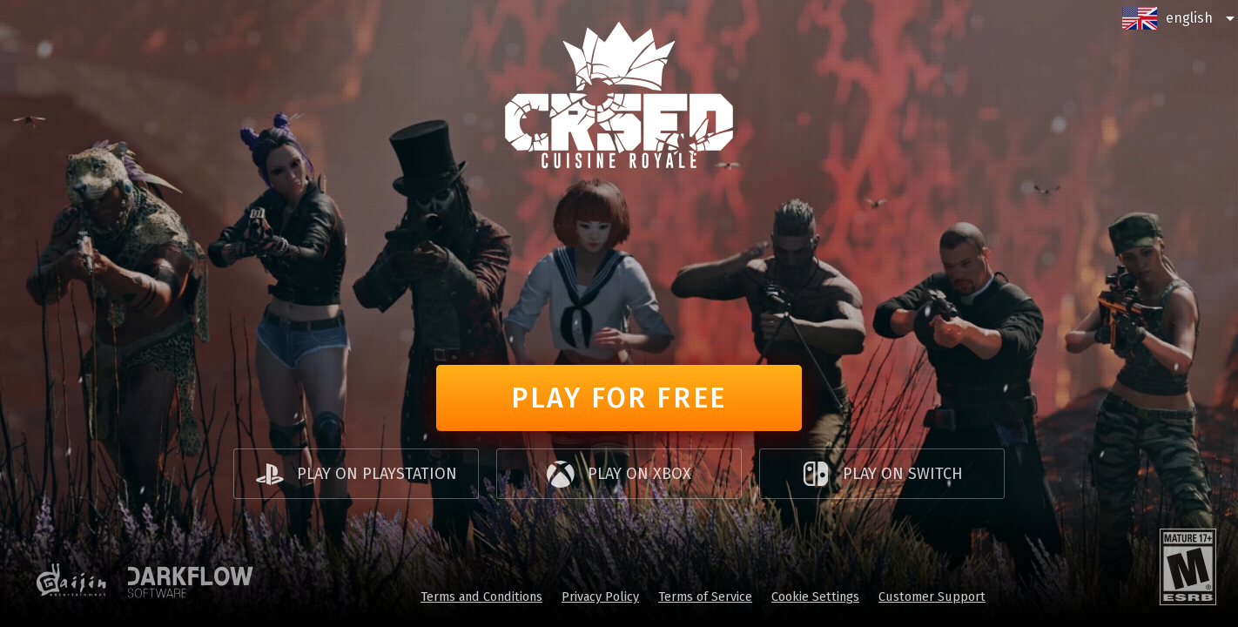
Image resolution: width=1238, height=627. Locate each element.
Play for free (619, 398)
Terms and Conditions (481, 596)
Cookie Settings (815, 596)
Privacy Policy (600, 596)
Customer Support (932, 596)
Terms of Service (705, 596)
